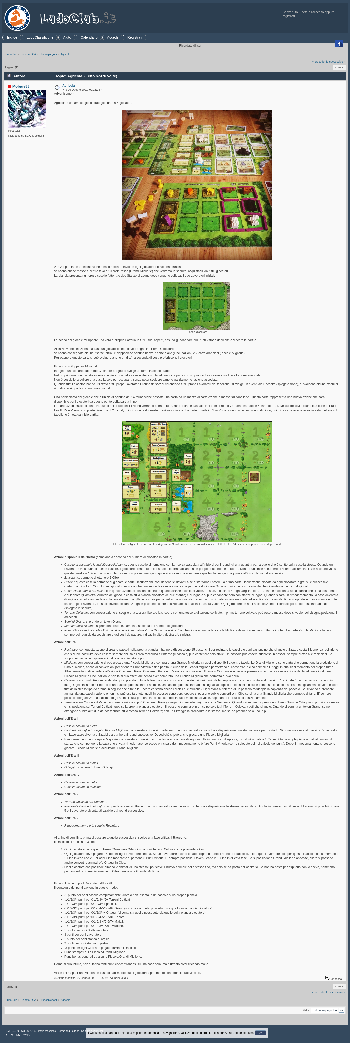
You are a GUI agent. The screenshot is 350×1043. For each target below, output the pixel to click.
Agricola (68, 85)
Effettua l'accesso (312, 12)
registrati (289, 16)
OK (260, 1032)
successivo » (337, 61)
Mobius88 (21, 86)
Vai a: (306, 1010)
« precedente (320, 61)
